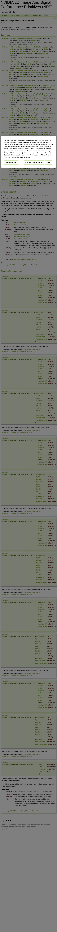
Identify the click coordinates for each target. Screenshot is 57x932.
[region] (28, 152)
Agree (49, 162)
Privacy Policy (45, 155)
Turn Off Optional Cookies (33, 162)
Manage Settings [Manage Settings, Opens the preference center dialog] (11, 162)
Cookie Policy (15, 153)
